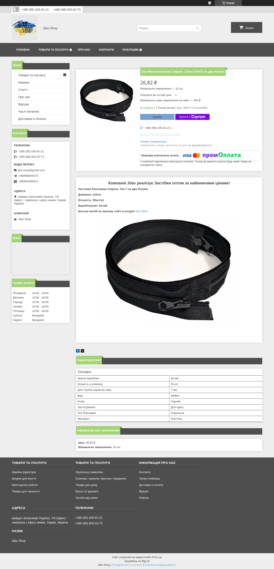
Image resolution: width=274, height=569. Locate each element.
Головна (23, 49)
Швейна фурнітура (24, 472)
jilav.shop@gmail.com (31, 170)
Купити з (192, 117)
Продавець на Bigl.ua (137, 561)
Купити (157, 117)
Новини (23, 82)
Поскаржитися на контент (127, 564)
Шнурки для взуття (24, 478)
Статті (22, 89)
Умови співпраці (149, 478)
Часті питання (28, 111)
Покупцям (130, 49)
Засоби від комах (86, 497)
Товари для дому (86, 485)
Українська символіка (89, 472)
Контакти (106, 49)
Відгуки (23, 104)
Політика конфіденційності (160, 564)
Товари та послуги (53, 49)
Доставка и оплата (32, 119)
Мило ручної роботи (25, 485)
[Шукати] (197, 28)
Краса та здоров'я (86, 491)
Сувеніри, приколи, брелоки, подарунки (100, 478)
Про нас (84, 49)
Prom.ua (157, 557)
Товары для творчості (26, 491)
